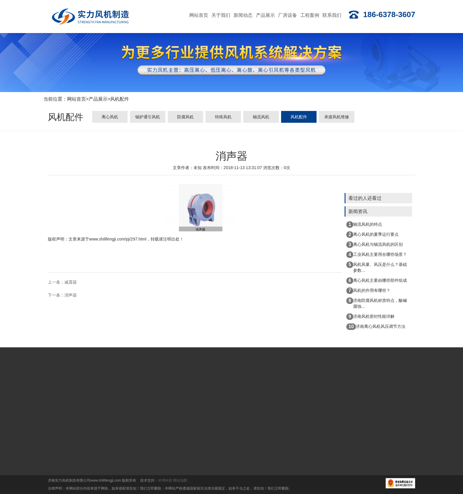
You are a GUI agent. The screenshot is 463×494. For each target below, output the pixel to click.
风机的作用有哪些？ (368, 290)
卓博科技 (165, 480)
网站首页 (76, 99)
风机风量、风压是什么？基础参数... (376, 267)
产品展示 (98, 99)
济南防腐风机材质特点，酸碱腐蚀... (376, 303)
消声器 (70, 295)
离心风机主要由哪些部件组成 (376, 280)
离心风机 (110, 118)
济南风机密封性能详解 (370, 316)
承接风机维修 (336, 118)
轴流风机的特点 (364, 224)
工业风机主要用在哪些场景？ (376, 254)
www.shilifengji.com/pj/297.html (117, 239)
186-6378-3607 (381, 14)
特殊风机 (223, 118)
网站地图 (180, 480)
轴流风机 (261, 118)
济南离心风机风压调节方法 (375, 326)
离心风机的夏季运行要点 (372, 234)
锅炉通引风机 (147, 118)
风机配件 (119, 99)
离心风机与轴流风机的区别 (374, 244)
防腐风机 (185, 118)
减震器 (70, 282)
